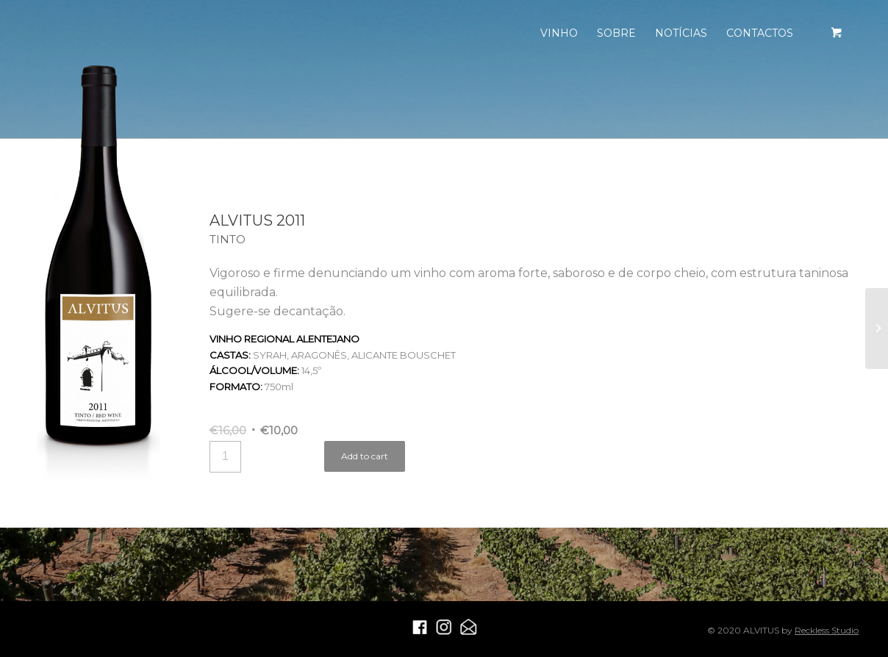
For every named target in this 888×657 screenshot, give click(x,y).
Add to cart (364, 456)
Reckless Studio (827, 630)
